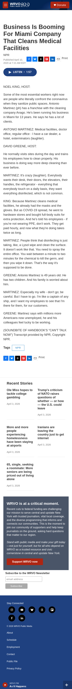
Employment (13, 647)
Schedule (11, 640)
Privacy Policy (14, 668)
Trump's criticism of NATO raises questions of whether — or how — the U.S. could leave (51, 399)
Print (65, 58)
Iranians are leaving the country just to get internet (51, 433)
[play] (5, 685)
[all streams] (67, 685)
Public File (12, 661)
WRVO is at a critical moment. (33, 503)
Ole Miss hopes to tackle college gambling (20, 393)
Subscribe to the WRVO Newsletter (27, 573)
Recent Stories (20, 383)
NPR (18, 347)
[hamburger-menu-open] (5, 5)
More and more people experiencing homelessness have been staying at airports (20, 436)
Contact (11, 654)
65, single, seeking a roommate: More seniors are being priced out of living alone (20, 472)
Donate (61, 4)
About (10, 633)
